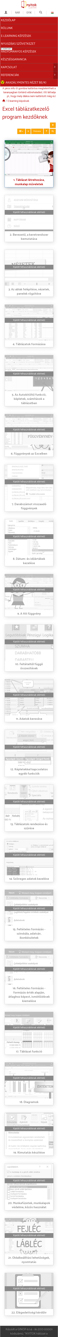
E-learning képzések (18, 92)
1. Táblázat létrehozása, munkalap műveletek (29, 173)
